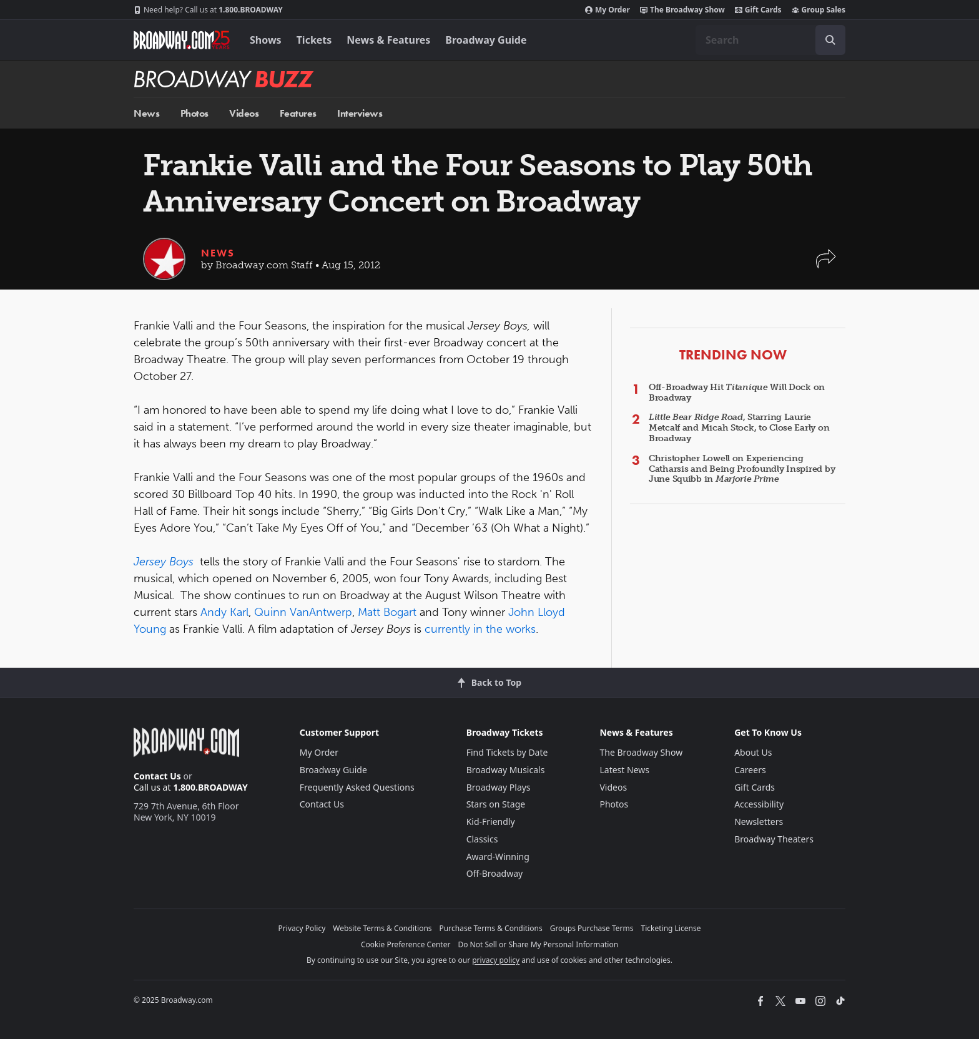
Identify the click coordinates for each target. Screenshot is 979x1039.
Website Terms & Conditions (382, 928)
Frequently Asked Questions (357, 787)
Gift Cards (758, 10)
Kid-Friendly (490, 821)
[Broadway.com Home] (182, 40)
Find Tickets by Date (507, 752)
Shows (266, 40)
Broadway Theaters (774, 839)
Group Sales (818, 10)
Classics (482, 839)
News (146, 113)
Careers (749, 770)
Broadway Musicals (505, 770)
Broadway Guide (485, 40)
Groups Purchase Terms (592, 928)
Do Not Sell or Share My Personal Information (538, 944)
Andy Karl (224, 612)
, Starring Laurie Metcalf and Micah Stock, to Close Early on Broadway (739, 428)
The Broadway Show (682, 10)
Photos (194, 113)
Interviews (359, 113)
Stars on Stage (496, 804)
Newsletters (758, 821)
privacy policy (495, 960)
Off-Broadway (494, 873)
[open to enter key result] (830, 40)
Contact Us (157, 776)
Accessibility (759, 804)
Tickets (314, 40)
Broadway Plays (498, 787)
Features (298, 113)
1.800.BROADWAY (208, 10)
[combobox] (770, 40)
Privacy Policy (302, 928)
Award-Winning (497, 856)
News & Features (388, 40)
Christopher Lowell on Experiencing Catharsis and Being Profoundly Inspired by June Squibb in (742, 469)
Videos (243, 113)
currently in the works (480, 629)
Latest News (624, 770)
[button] (826, 265)
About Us (753, 752)
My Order (607, 10)
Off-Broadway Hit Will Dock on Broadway (737, 392)
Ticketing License (671, 928)
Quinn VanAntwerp (303, 612)
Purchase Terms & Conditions (491, 928)
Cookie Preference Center (406, 944)
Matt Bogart (387, 612)
